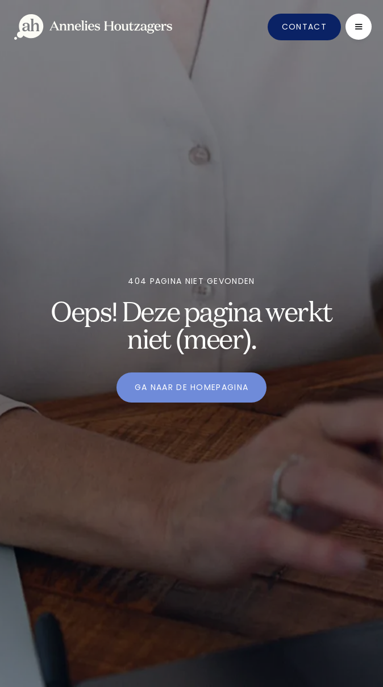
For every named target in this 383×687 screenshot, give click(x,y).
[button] (358, 27)
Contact (304, 26)
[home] (93, 27)
